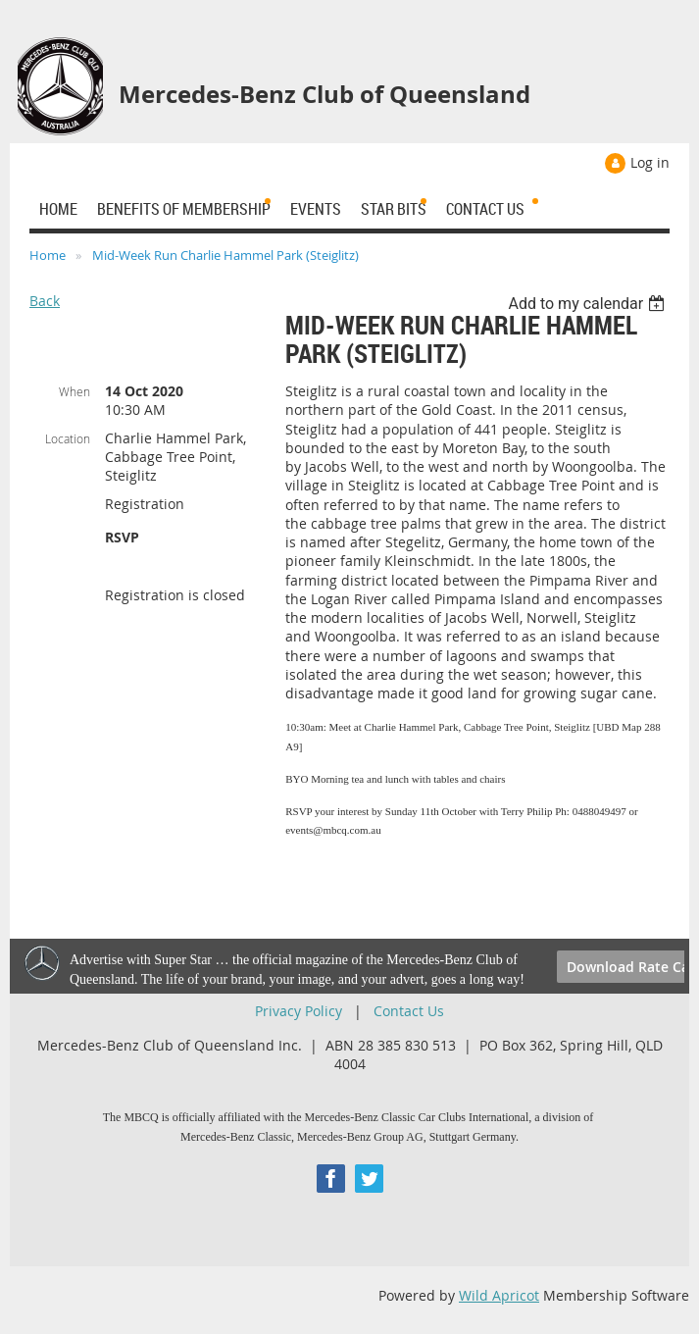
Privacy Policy (298, 1010)
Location (67, 438)
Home (47, 255)
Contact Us (409, 1010)
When (74, 391)
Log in (650, 162)
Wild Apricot (499, 1295)
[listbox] (589, 303)
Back (44, 300)
